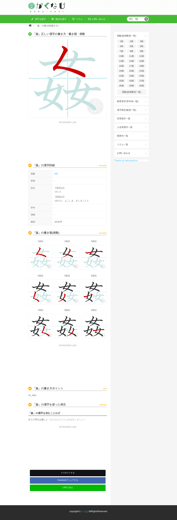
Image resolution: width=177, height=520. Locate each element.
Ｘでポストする (68, 473)
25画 (121, 81)
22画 (121, 76)
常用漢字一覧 (123, 118)
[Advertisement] (67, 140)
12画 (141, 56)
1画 (121, 41)
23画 (131, 76)
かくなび (84, 511)
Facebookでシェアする (68, 480)
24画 (141, 76)
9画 (56, 174)
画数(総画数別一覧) (131, 92)
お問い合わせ (123, 153)
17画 (131, 66)
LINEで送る (68, 487)
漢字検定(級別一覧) (126, 110)
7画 (121, 51)
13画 (121, 61)
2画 (131, 41)
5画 (131, 46)
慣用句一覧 (122, 136)
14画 (131, 61)
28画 (121, 85)
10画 (121, 56)
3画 (141, 41)
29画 (131, 85)
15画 (141, 61)
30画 (141, 85)
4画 (121, 46)
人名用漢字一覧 (125, 127)
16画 (121, 66)
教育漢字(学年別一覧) (127, 101)
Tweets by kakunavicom (126, 160)
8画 (131, 51)
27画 (141, 81)
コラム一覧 (122, 144)
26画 (131, 81)
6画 (141, 46)
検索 (146, 19)
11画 (131, 56)
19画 (121, 71)
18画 (141, 66)
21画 (141, 71)
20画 (131, 71)
